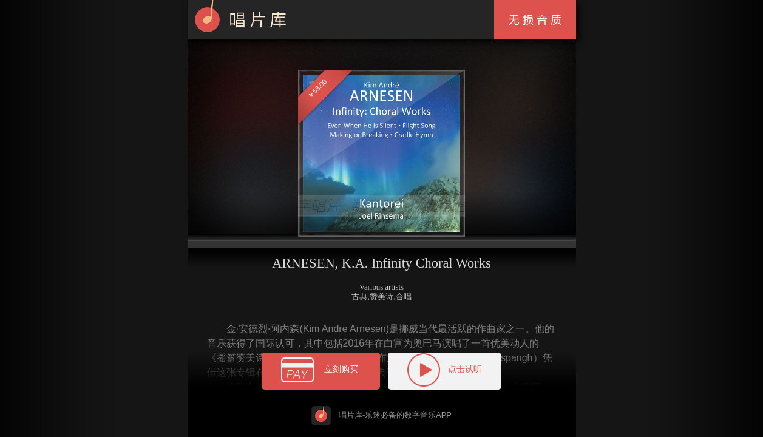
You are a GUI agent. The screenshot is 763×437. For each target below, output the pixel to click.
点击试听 (444, 369)
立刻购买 (321, 371)
